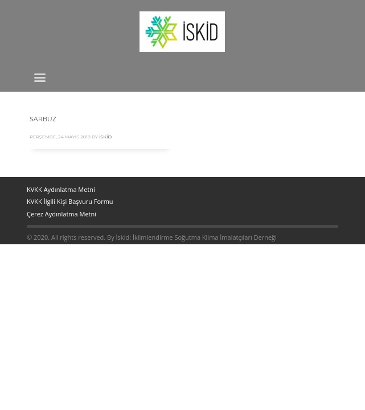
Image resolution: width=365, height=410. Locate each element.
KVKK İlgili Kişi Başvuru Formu (70, 201)
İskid (105, 137)
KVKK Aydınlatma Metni (61, 189)
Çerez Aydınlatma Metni (61, 214)
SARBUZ (43, 119)
